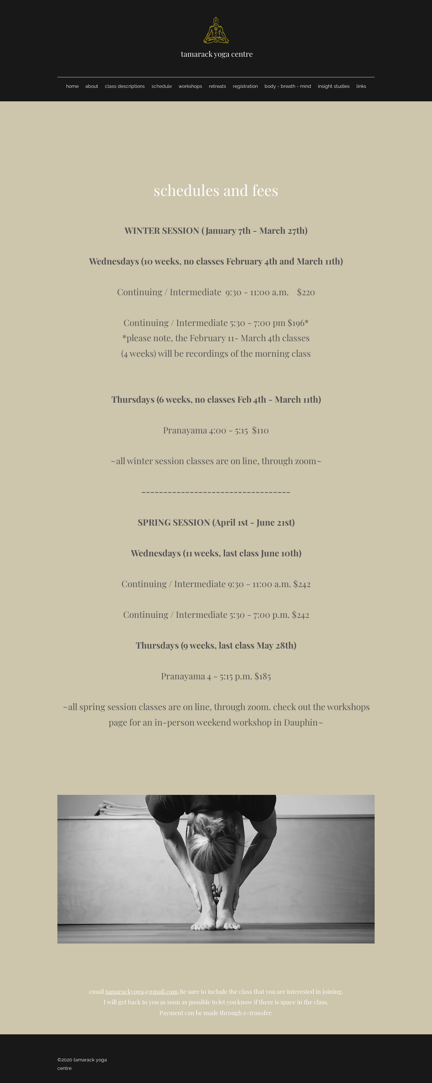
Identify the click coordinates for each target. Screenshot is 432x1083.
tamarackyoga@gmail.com (141, 991)
